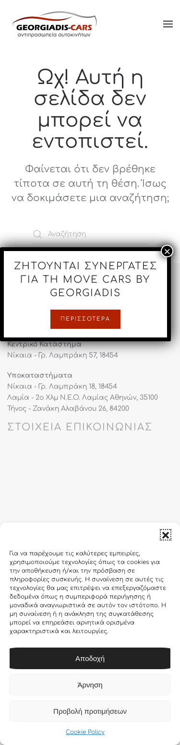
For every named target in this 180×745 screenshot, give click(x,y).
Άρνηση (90, 685)
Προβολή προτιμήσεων (90, 712)
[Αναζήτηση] (90, 234)
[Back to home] (55, 24)
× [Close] (167, 291)
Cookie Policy (85, 732)
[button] (165, 535)
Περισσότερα (85, 359)
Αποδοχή (90, 659)
